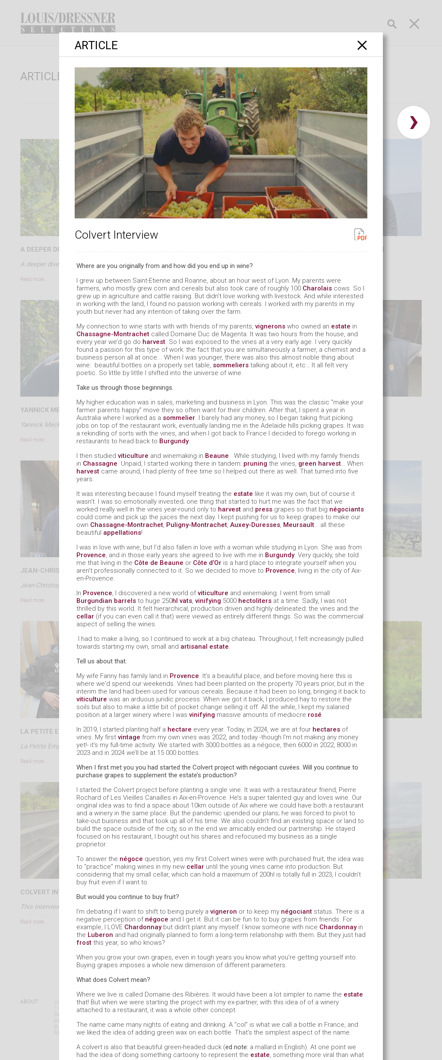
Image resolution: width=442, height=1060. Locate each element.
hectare (179, 729)
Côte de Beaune (158, 563)
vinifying (208, 601)
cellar (85, 616)
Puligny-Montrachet (196, 525)
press (263, 509)
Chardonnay (142, 927)
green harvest (319, 463)
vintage (129, 737)
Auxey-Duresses (255, 525)
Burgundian (94, 601)
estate (340, 326)
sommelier (179, 418)
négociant (296, 911)
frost (84, 942)
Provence (91, 555)
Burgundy (174, 441)
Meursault (298, 525)
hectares (326, 729)
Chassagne (100, 463)
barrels (125, 601)
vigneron (223, 911)
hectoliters (255, 601)
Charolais (317, 288)
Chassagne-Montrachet (112, 334)
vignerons (270, 326)
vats (186, 601)
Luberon (100, 935)
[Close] (362, 45)
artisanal (194, 646)
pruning (255, 463)
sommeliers (231, 365)
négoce (131, 859)
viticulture (133, 456)
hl (175, 601)
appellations (122, 532)
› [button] (414, 122)
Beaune (217, 456)
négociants (346, 509)
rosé (315, 715)
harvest (153, 342)
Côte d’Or (207, 563)
